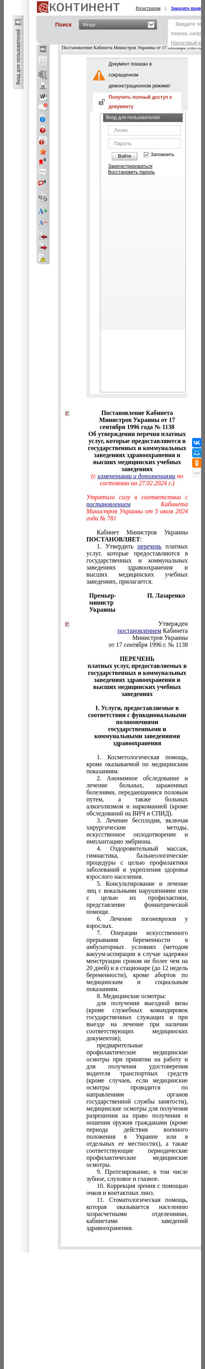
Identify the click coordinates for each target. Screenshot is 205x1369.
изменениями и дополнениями (136, 476)
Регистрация (148, 8)
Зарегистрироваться (130, 166)
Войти (124, 156)
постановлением (108, 504)
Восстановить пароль (131, 172)
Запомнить (162, 154)
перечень (149, 546)
